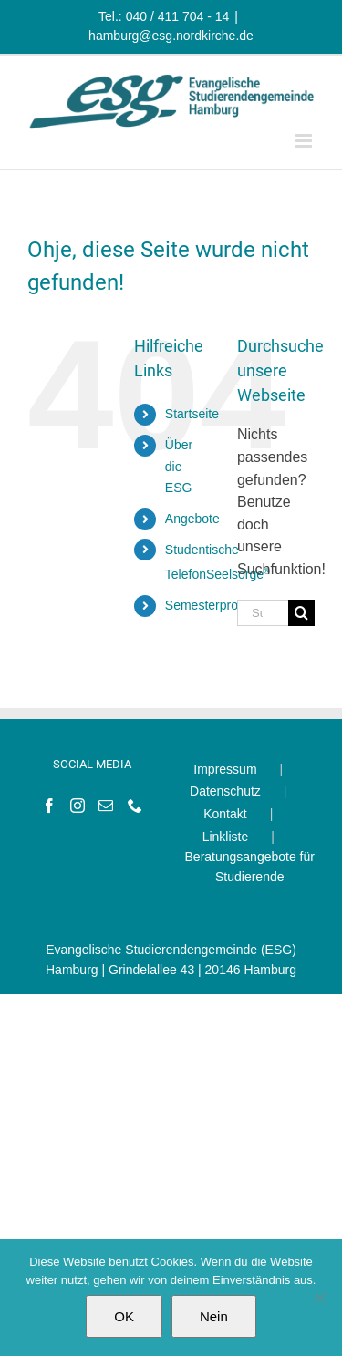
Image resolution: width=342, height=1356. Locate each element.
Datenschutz (225, 791)
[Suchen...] (262, 613)
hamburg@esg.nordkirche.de (171, 35)
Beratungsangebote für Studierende (250, 866)
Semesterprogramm (221, 605)
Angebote (192, 518)
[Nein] (319, 1298)
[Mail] (105, 805)
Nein (214, 1316)
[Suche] (301, 613)
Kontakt (224, 813)
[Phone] (135, 805)
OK (124, 1316)
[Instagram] (77, 805)
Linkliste (225, 836)
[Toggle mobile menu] (305, 140)
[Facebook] (49, 805)
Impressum (224, 769)
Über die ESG (178, 466)
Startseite (192, 413)
